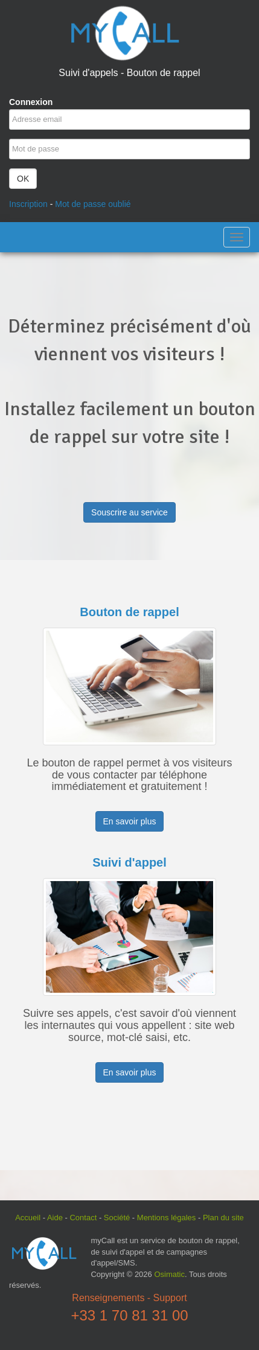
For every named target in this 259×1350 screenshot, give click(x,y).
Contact (83, 1217)
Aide (55, 1217)
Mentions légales (166, 1217)
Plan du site (223, 1217)
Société (117, 1217)
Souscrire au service (129, 512)
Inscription (28, 204)
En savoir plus (129, 821)
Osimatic (169, 1274)
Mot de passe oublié (92, 204)
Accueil (27, 1217)
